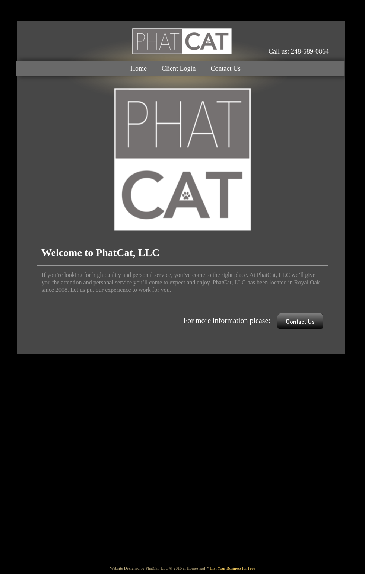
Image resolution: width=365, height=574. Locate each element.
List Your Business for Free (232, 568)
